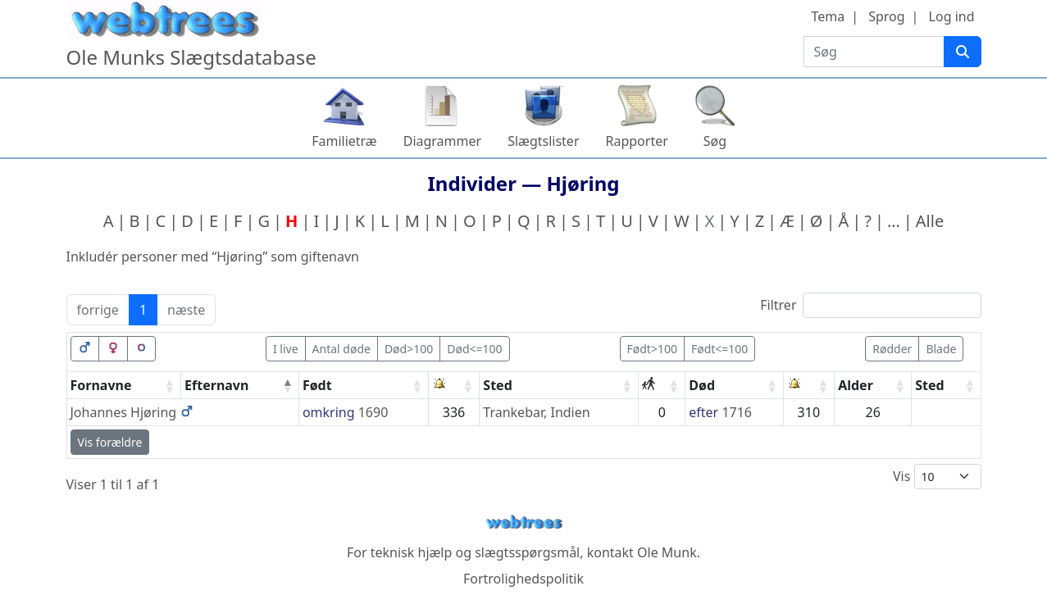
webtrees (524, 522)
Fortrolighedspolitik (523, 579)
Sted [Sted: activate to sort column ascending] (497, 385)
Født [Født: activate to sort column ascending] (317, 385)
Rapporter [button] (637, 141)
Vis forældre (110, 442)
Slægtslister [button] (543, 141)
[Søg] (962, 51)
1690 (373, 412)
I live (285, 349)
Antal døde (341, 349)
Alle (930, 221)
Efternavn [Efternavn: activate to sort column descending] (216, 385)
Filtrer (870, 305)
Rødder (892, 349)
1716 (737, 412)
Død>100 (409, 349)
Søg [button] (714, 141)
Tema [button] (827, 16)
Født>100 (652, 349)
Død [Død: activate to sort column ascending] (702, 385)
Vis (937, 476)
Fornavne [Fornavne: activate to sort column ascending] (101, 385)
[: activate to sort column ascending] (454, 385)
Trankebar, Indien (536, 412)
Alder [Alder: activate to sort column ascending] (855, 385)
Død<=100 (474, 349)
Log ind (952, 16)
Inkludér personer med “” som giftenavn (212, 257)
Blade (941, 349)
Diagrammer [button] (442, 141)
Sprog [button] (886, 16)
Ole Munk (667, 552)
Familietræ (344, 141)
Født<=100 (719, 349)
